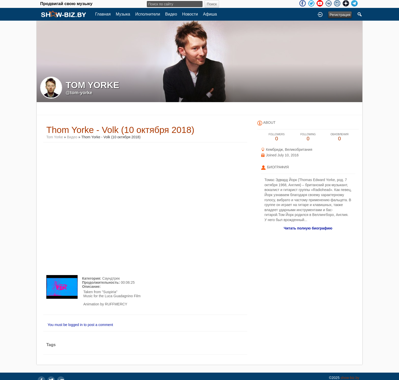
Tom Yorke (55, 137)
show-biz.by (349, 378)
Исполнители (147, 14)
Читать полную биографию (308, 228)
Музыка (123, 14)
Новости (190, 14)
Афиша (210, 14)
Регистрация (340, 15)
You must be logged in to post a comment (80, 325)
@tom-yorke (79, 92)
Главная (103, 14)
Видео (171, 14)
